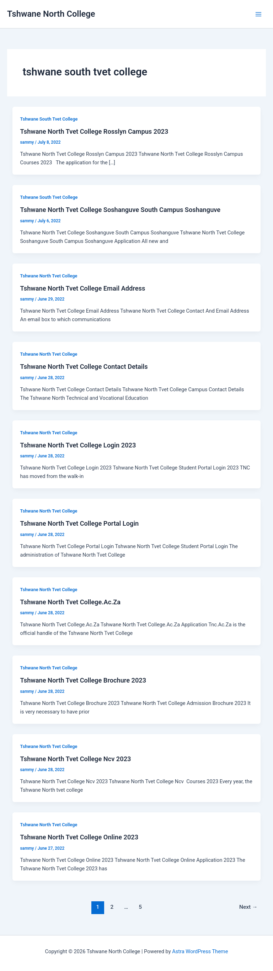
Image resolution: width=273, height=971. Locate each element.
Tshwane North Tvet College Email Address (82, 288)
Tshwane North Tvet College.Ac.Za (70, 602)
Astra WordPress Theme (200, 951)
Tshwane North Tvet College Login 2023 (78, 445)
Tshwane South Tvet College (48, 119)
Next (248, 907)
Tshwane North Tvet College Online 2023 (79, 837)
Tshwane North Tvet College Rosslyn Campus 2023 (94, 131)
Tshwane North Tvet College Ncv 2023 (75, 759)
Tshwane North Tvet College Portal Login (79, 523)
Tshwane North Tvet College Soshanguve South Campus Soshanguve (120, 209)
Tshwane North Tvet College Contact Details (84, 366)
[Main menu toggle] (258, 14)
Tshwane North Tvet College (48, 275)
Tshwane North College (51, 14)
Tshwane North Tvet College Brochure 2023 (83, 680)
